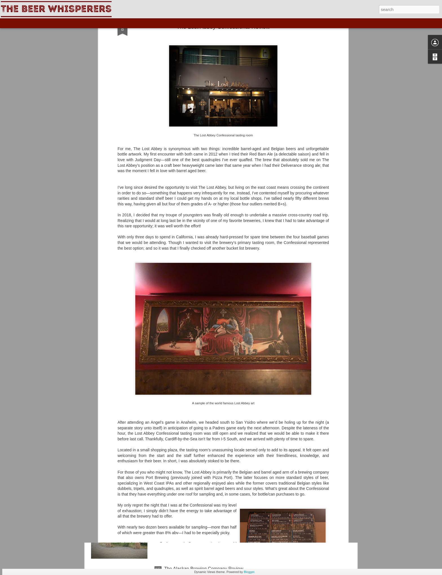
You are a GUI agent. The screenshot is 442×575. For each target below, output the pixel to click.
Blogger (249, 572)
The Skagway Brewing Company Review (205, 440)
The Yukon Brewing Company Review (202, 504)
